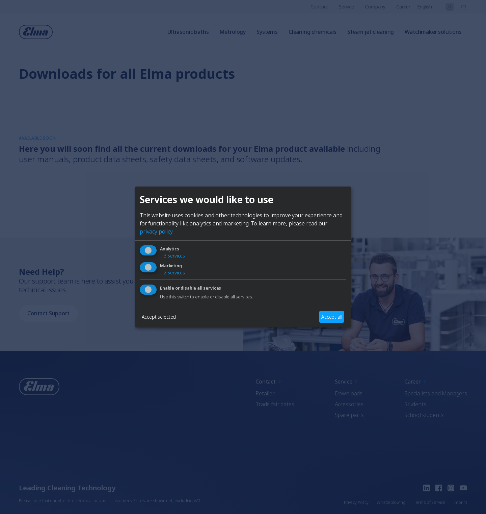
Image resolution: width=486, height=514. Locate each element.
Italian (284, 285)
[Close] (164, 206)
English (181, 285)
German (216, 285)
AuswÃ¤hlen (243, 309)
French (251, 285)
